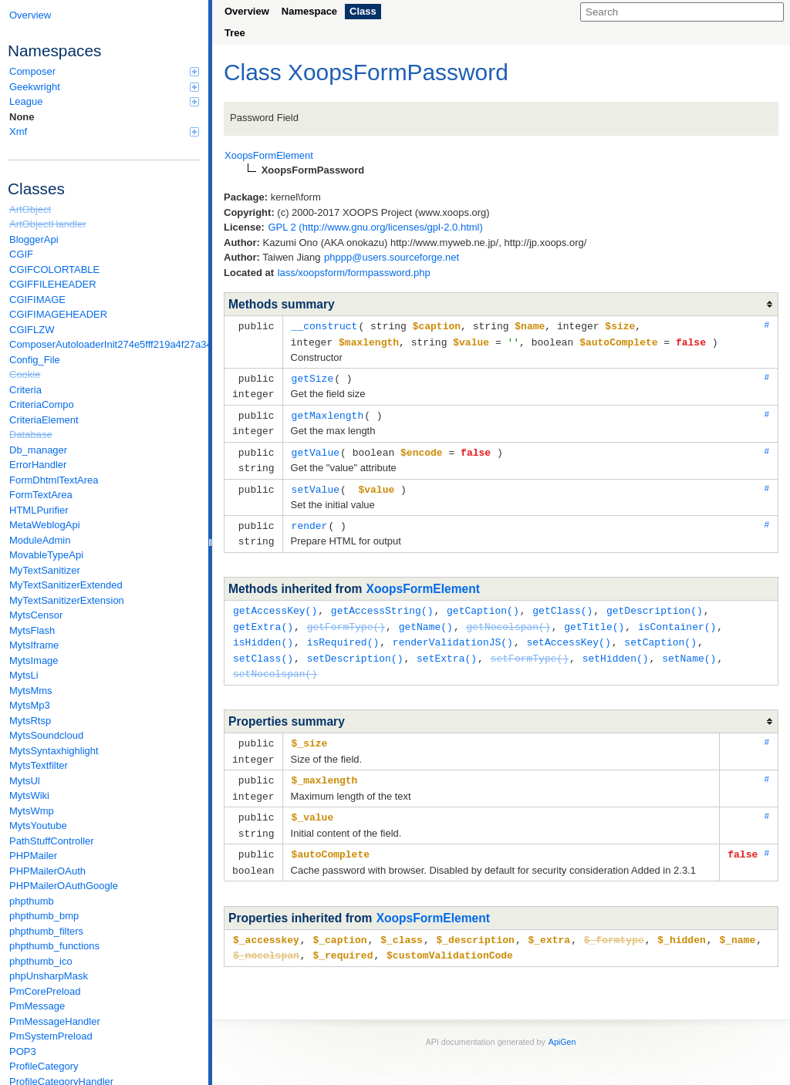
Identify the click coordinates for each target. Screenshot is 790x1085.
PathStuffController (51, 841)
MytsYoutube (38, 825)
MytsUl (24, 781)
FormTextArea (41, 494)
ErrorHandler (37, 464)
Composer (104, 71)
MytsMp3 (29, 705)
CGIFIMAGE (37, 299)
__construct (325, 325)
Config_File (34, 360)
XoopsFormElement (423, 580)
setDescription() (355, 647)
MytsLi (24, 675)
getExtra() (263, 617)
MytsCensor (35, 615)
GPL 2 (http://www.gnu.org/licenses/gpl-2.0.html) (375, 227)
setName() (689, 647)
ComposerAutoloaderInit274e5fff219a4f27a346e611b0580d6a (105, 344)
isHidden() (263, 632)
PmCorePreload (45, 991)
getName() (426, 617)
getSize (313, 376)
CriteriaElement (44, 420)
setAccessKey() (568, 632)
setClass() (263, 647)
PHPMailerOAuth (47, 871)
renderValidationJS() (453, 632)
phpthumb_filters (46, 931)
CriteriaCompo (41, 404)
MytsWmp (31, 811)
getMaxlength (328, 412)
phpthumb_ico (41, 961)
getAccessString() (382, 601)
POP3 (22, 1051)
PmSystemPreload (51, 1036)
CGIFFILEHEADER (52, 284)
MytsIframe (34, 645)
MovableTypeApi (46, 555)
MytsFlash (32, 630)
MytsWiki (29, 795)
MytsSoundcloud (46, 735)
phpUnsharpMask (48, 976)
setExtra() (447, 647)
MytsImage (34, 660)
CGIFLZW (32, 329)
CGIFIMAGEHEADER (58, 314)
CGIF (21, 254)
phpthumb (31, 901)
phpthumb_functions (54, 946)
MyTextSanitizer (44, 570)
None (22, 117)
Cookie (24, 374)
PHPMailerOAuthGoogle (63, 885)
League (104, 101)
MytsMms (30, 690)
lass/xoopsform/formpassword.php (354, 272)
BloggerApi (34, 239)
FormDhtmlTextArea (54, 480)
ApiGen (562, 1021)
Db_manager (38, 450)
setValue (315, 483)
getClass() (562, 601)
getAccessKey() (275, 601)
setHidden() (615, 647)
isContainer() (677, 617)
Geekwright (104, 87)
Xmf (104, 131)
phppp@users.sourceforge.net (391, 257)
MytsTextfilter (38, 765)
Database (30, 434)
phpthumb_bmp (44, 916)
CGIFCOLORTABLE (54, 269)
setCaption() (660, 632)
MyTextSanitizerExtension (66, 600)
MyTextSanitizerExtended (66, 585)
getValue (315, 447)
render (310, 518)
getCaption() (483, 601)
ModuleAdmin (40, 540)
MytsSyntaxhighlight (54, 750)
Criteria (25, 390)
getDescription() (654, 601)
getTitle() (594, 617)
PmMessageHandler (54, 1021)
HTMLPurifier (39, 510)
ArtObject (30, 209)
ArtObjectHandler (47, 224)
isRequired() (343, 632)
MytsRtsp (30, 720)
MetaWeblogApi (44, 525)
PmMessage (37, 1006)
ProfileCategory (44, 1066)
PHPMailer (33, 855)
